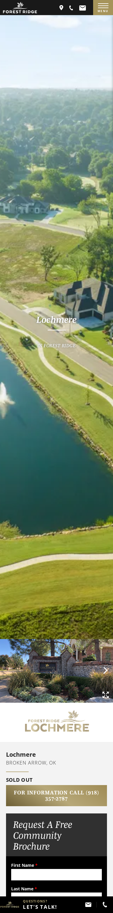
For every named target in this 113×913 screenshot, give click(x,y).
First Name (24, 865)
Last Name (24, 889)
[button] (71, 7)
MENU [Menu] (103, 8)
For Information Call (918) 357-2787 (56, 796)
